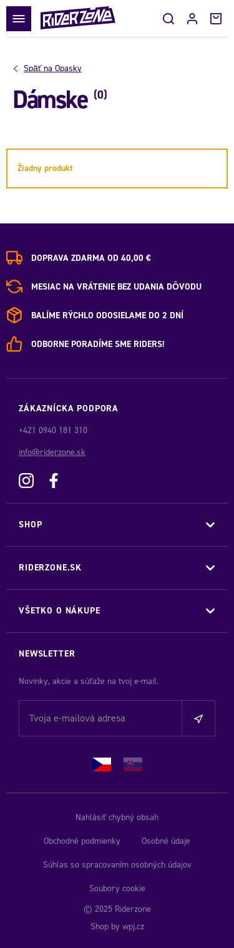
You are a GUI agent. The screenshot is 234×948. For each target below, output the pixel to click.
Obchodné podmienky (82, 841)
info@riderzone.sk (52, 452)
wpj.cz (133, 926)
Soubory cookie (117, 888)
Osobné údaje (166, 841)
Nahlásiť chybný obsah (117, 817)
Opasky (53, 68)
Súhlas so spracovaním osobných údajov (117, 865)
